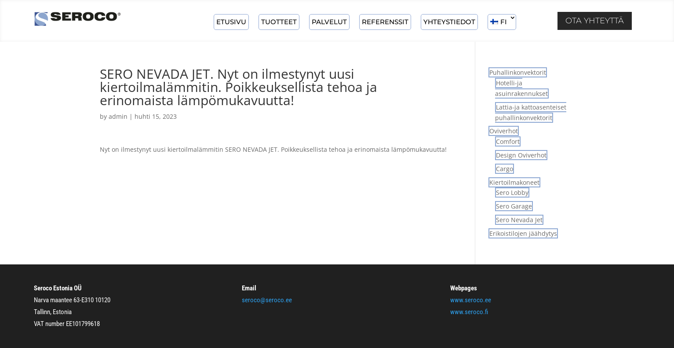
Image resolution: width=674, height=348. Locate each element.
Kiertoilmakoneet (514, 182)
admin (118, 116)
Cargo (504, 169)
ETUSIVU (231, 22)
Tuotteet (279, 22)
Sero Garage (514, 206)
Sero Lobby (512, 192)
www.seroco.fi (469, 312)
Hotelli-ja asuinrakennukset (521, 88)
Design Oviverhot (521, 155)
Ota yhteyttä (594, 21)
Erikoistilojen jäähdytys (523, 233)
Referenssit (385, 22)
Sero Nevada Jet (519, 220)
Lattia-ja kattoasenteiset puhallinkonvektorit (530, 112)
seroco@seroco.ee (267, 300)
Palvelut (329, 22)
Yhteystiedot (449, 22)
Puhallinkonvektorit (517, 72)
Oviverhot (503, 131)
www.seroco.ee (470, 300)
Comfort (508, 141)
